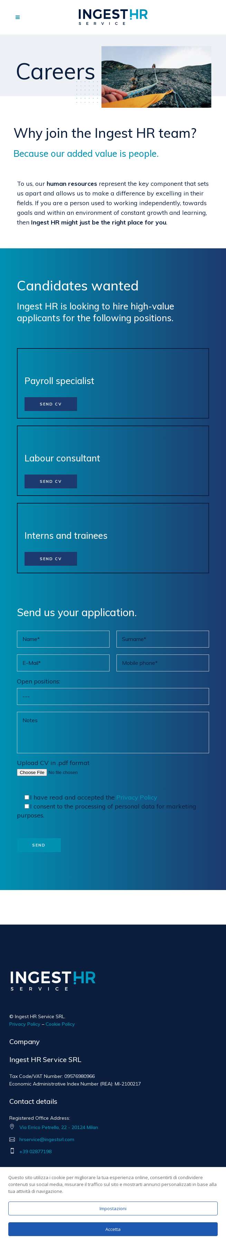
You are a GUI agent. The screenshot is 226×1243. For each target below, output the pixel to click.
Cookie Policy (60, 1024)
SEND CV (51, 404)
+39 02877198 (35, 1151)
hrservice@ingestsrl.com (46, 1139)
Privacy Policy (136, 797)
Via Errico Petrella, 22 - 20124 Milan (58, 1127)
